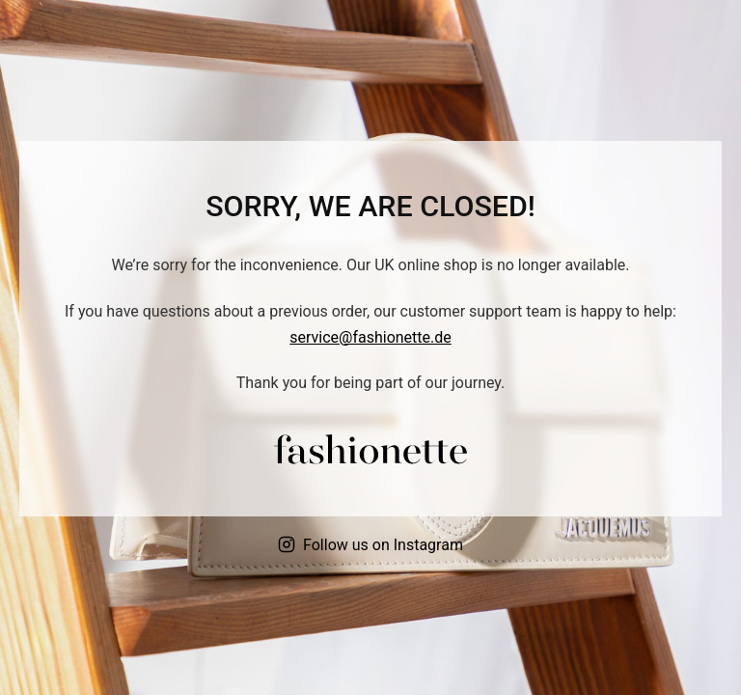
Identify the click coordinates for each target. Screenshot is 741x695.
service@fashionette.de (370, 337)
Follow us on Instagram (370, 545)
